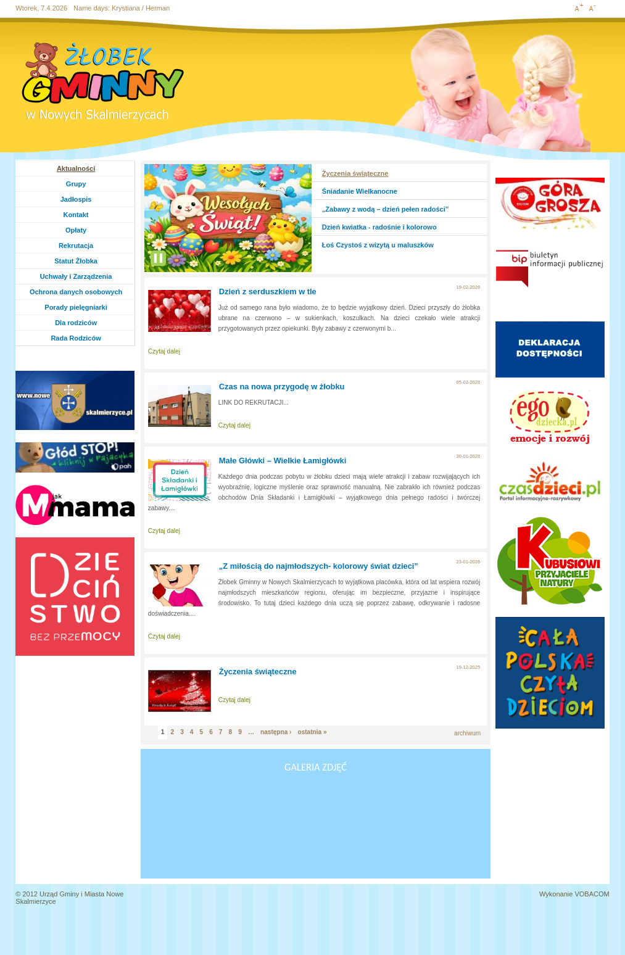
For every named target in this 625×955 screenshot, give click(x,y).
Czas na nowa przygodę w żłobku (282, 386)
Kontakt (76, 214)
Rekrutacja (76, 245)
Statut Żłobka (75, 261)
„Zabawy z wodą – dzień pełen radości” (385, 209)
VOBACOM (591, 894)
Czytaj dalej (164, 351)
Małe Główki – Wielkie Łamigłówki (282, 460)
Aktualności (76, 168)
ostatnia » (311, 732)
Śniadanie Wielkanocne (359, 191)
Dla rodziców (76, 322)
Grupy (88, 184)
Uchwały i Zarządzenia (76, 276)
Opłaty (75, 230)
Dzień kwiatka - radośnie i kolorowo (379, 227)
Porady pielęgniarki (75, 307)
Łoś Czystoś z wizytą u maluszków (378, 245)
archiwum (467, 733)
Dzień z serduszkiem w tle (268, 291)
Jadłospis (76, 199)
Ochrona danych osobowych (76, 292)
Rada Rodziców (76, 338)
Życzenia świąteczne (355, 173)
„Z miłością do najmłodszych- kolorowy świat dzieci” (318, 566)
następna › (275, 732)
